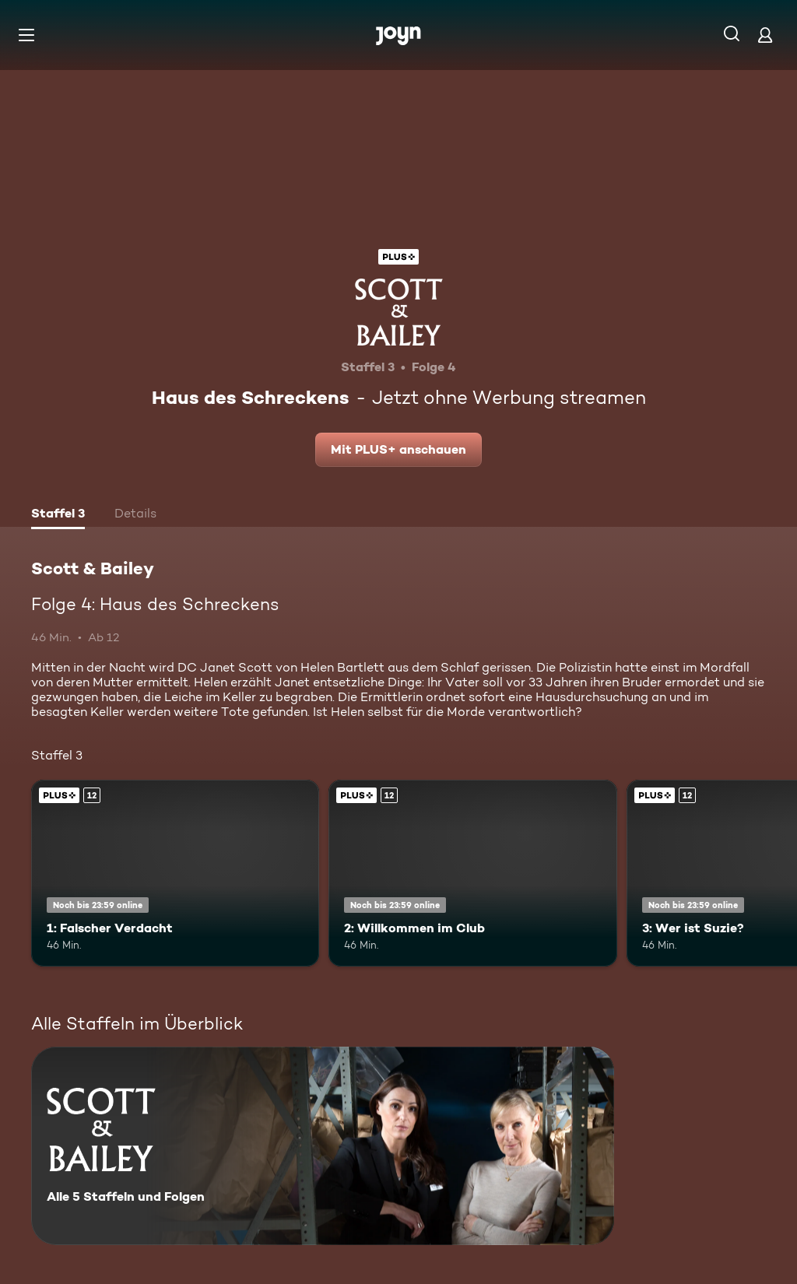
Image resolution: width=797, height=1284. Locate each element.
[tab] (58, 515)
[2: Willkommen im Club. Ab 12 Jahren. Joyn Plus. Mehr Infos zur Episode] (472, 873)
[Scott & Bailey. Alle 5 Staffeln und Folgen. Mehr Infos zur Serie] (322, 1146)
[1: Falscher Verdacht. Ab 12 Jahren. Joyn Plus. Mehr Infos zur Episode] (175, 873)
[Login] (765, 34)
